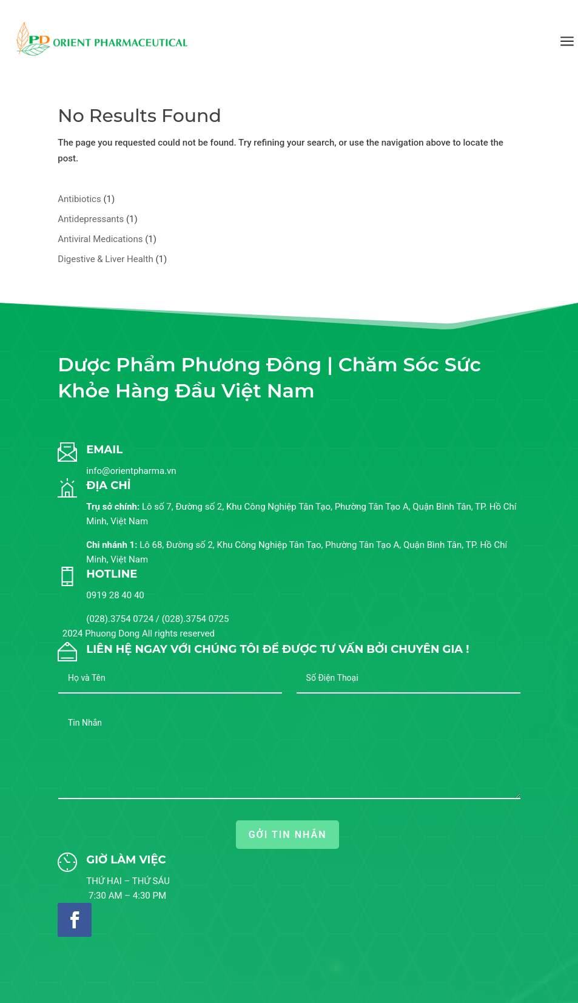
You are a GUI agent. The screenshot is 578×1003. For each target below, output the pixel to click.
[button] (544, 975)
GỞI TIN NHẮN (288, 834)
